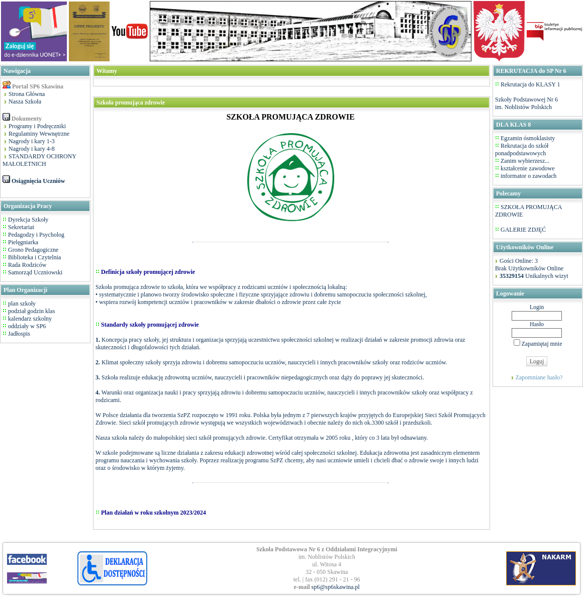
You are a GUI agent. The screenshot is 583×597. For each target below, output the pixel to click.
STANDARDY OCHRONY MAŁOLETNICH (39, 160)
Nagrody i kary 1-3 (32, 141)
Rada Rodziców (27, 264)
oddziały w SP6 (26, 326)
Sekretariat (21, 227)
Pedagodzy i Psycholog (36, 234)
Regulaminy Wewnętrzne (39, 133)
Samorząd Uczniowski (35, 272)
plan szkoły (21, 303)
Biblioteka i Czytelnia (34, 257)
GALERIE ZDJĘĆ (523, 229)
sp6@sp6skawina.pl (336, 586)
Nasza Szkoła (25, 101)
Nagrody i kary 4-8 (32, 148)
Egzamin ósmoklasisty (528, 138)
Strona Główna (27, 93)
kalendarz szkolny (29, 318)
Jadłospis (18, 333)
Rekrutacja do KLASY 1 (530, 84)
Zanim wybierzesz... (525, 160)
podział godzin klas (31, 311)
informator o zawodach (528, 175)
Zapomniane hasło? (539, 377)
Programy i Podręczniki (37, 126)
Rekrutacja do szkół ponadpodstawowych (521, 149)
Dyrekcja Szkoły (28, 219)
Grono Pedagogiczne (33, 249)
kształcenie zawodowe (528, 168)
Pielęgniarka (23, 242)
